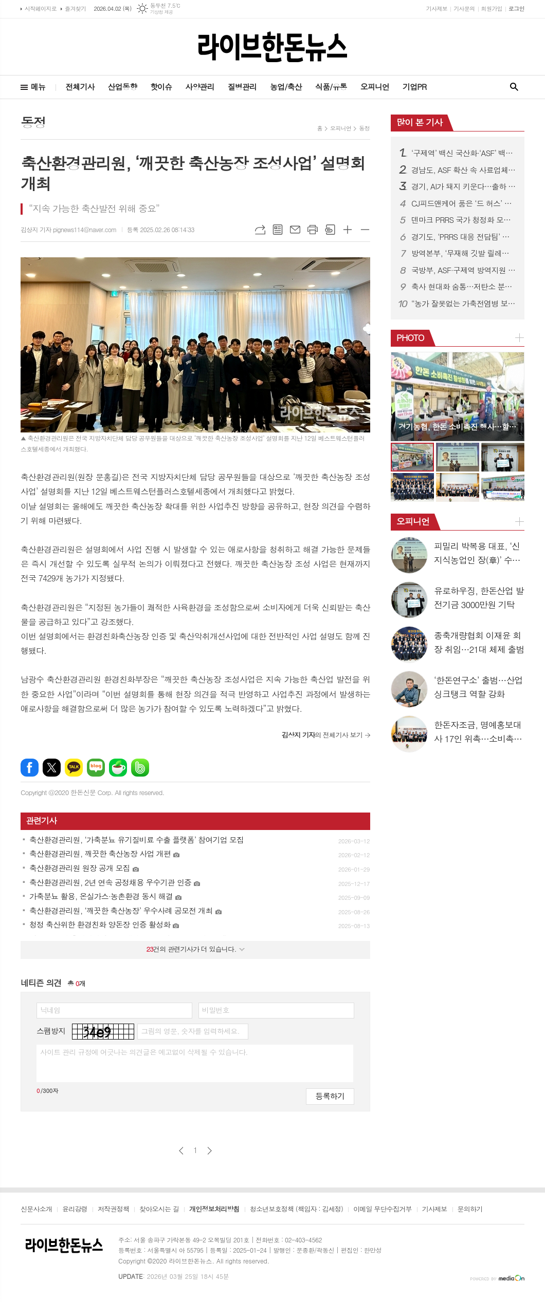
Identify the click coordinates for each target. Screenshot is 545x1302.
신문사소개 (36, 1209)
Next (511, 395)
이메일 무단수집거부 (382, 1209)
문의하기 (470, 1209)
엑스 (52, 768)
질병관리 (242, 86)
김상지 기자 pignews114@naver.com (69, 229)
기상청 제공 (161, 12)
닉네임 (50, 1009)
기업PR (414, 86)
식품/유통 (331, 86)
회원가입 (491, 8)
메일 (295, 229)
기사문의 (464, 8)
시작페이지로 (41, 8)
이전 (181, 1151)
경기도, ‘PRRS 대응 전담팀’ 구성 (463, 237)
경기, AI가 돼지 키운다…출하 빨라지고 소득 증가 (463, 186)
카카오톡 (74, 768)
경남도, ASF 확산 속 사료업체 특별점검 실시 (463, 170)
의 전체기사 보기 (322, 735)
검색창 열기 (514, 87)
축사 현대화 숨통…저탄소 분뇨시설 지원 (463, 286)
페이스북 (30, 768)
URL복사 (260, 229)
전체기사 (79, 86)
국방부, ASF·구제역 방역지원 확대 (463, 270)
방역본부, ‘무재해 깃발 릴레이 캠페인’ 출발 (463, 253)
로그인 (516, 8)
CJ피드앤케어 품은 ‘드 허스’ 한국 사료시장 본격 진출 (463, 203)
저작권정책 (113, 1209)
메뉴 (38, 86)
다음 (209, 1151)
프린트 (312, 229)
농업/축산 (286, 86)
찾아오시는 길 (159, 1209)
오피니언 (374, 86)
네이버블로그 (96, 768)
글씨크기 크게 (347, 229)
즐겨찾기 (75, 8)
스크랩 (330, 229)
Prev (403, 395)
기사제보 (436, 8)
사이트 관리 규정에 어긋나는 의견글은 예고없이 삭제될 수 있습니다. (144, 1051)
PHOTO (410, 337)
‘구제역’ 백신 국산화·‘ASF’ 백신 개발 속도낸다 (463, 153)
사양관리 (199, 86)
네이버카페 (118, 768)
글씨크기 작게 (365, 229)
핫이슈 (161, 86)
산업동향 (122, 86)
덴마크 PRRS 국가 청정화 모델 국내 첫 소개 (463, 220)
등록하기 (330, 1095)
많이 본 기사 (419, 122)
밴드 (140, 768)
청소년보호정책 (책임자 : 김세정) (296, 1209)
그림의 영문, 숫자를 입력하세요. (190, 1030)
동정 (364, 128)
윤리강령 (74, 1209)
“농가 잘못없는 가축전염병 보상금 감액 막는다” (463, 303)
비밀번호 (215, 1009)
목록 (277, 229)
